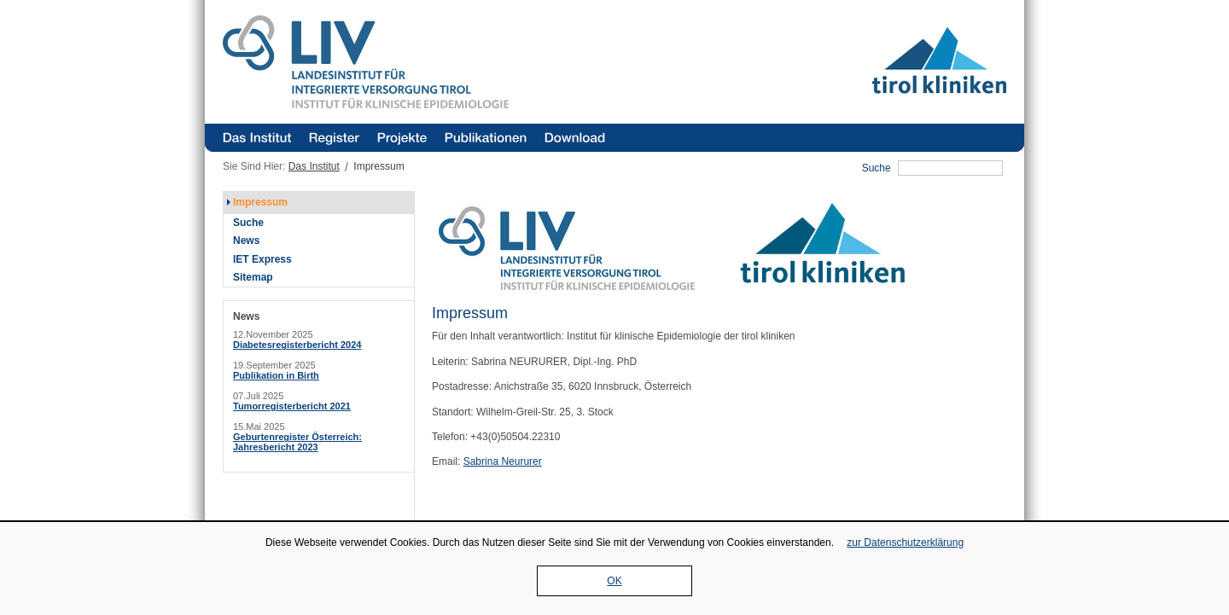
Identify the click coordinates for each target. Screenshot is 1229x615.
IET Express (262, 259)
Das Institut (314, 166)
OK (614, 581)
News (246, 241)
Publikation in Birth (276, 375)
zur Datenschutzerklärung (905, 542)
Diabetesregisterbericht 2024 (297, 344)
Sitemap (253, 277)
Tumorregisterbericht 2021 (292, 406)
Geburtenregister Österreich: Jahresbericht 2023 (297, 442)
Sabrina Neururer (502, 461)
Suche (876, 168)
